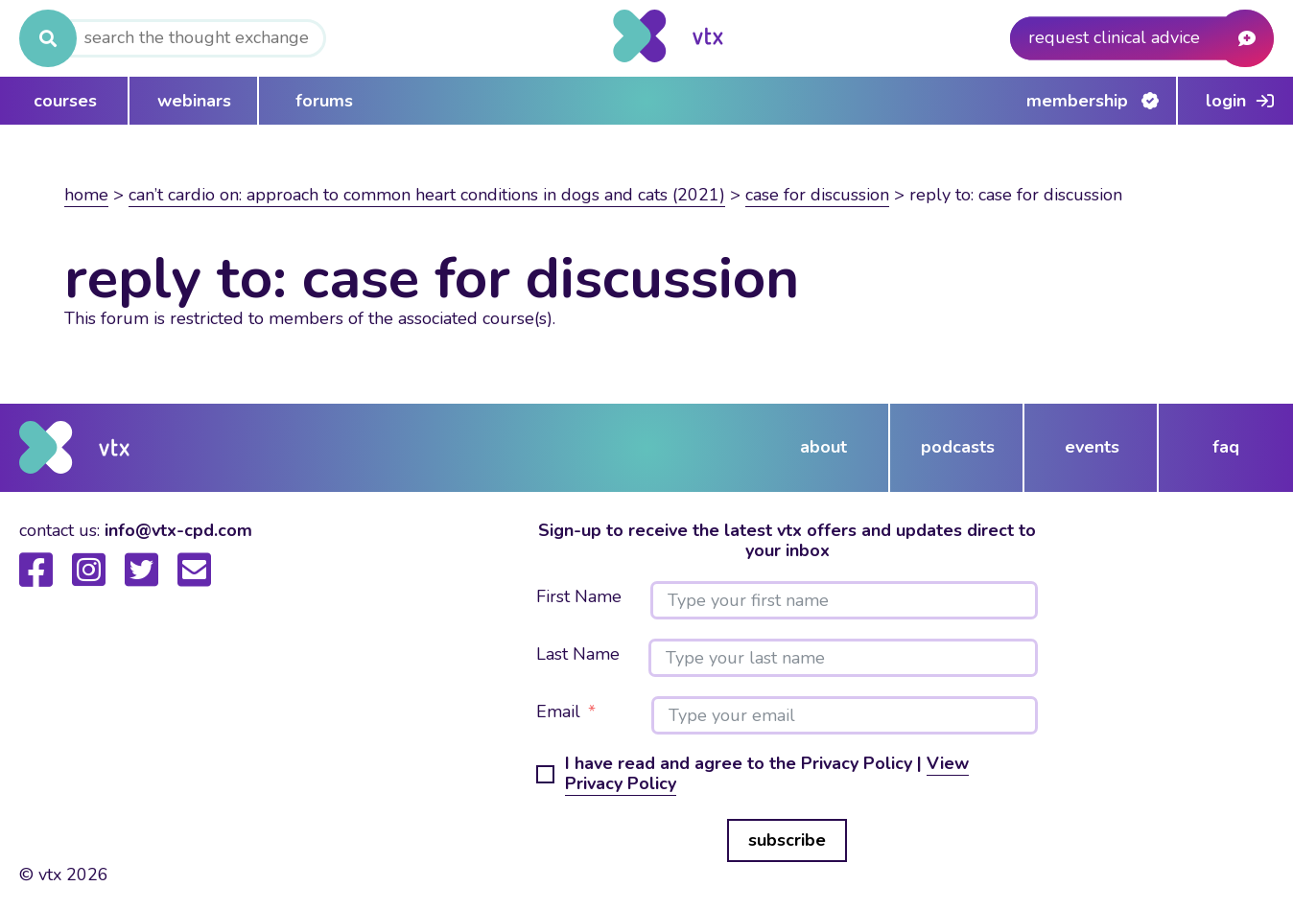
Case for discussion (817, 194)
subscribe (787, 840)
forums (324, 100)
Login (1226, 100)
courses (65, 100)
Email (558, 712)
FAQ (1225, 446)
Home (86, 194)
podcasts (958, 446)
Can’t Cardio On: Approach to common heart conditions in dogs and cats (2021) (427, 194)
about (823, 446)
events (1092, 446)
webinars (194, 100)
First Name (579, 597)
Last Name (578, 654)
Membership (1077, 100)
